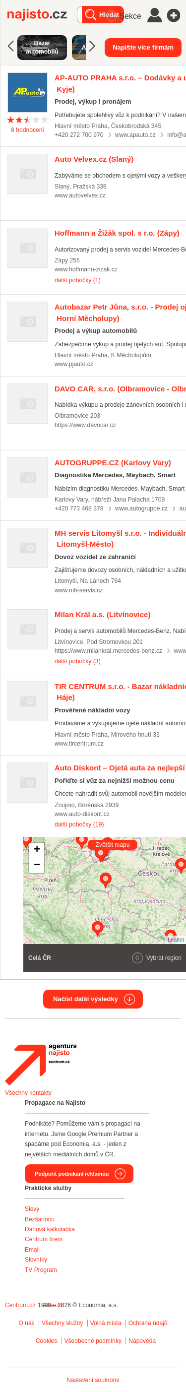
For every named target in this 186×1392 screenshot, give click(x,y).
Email (32, 1249)
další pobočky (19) (79, 824)
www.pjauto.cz (74, 364)
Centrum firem (43, 1239)
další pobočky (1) (78, 280)
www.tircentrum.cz (79, 743)
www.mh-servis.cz (79, 590)
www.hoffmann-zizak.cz (86, 269)
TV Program (41, 1269)
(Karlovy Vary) (113, 462)
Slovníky (36, 1259)
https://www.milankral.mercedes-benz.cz (108, 650)
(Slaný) (94, 159)
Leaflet (176, 940)
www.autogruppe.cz (141, 508)
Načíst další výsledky (85, 999)
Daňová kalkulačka (50, 1229)
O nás (27, 1323)
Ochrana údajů (148, 1323)
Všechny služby (63, 1323)
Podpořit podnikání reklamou (72, 1174)
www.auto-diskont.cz (82, 814)
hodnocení (27, 130)
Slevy (32, 1208)
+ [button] (37, 850)
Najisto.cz (42, 14)
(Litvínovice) (102, 614)
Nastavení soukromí (93, 1380)
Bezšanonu (40, 1219)
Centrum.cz (20, 1305)
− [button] (37, 865)
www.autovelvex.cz (80, 195)
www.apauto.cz (135, 134)
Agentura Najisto (40, 1064)
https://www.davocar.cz (85, 425)
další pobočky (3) (78, 661)
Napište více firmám (143, 47)
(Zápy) (117, 233)
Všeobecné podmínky (93, 1340)
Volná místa (106, 1323)
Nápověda (142, 1340)
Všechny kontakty (28, 1092)
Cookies (46, 1340)
